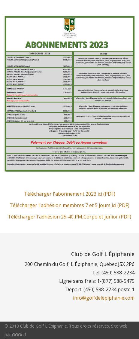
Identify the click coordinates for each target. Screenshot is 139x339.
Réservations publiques (95, 8)
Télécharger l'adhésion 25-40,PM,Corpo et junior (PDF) (69, 216)
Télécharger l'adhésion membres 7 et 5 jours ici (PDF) (69, 205)
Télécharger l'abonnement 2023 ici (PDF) (69, 194)
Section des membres (31, 8)
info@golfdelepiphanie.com (103, 298)
